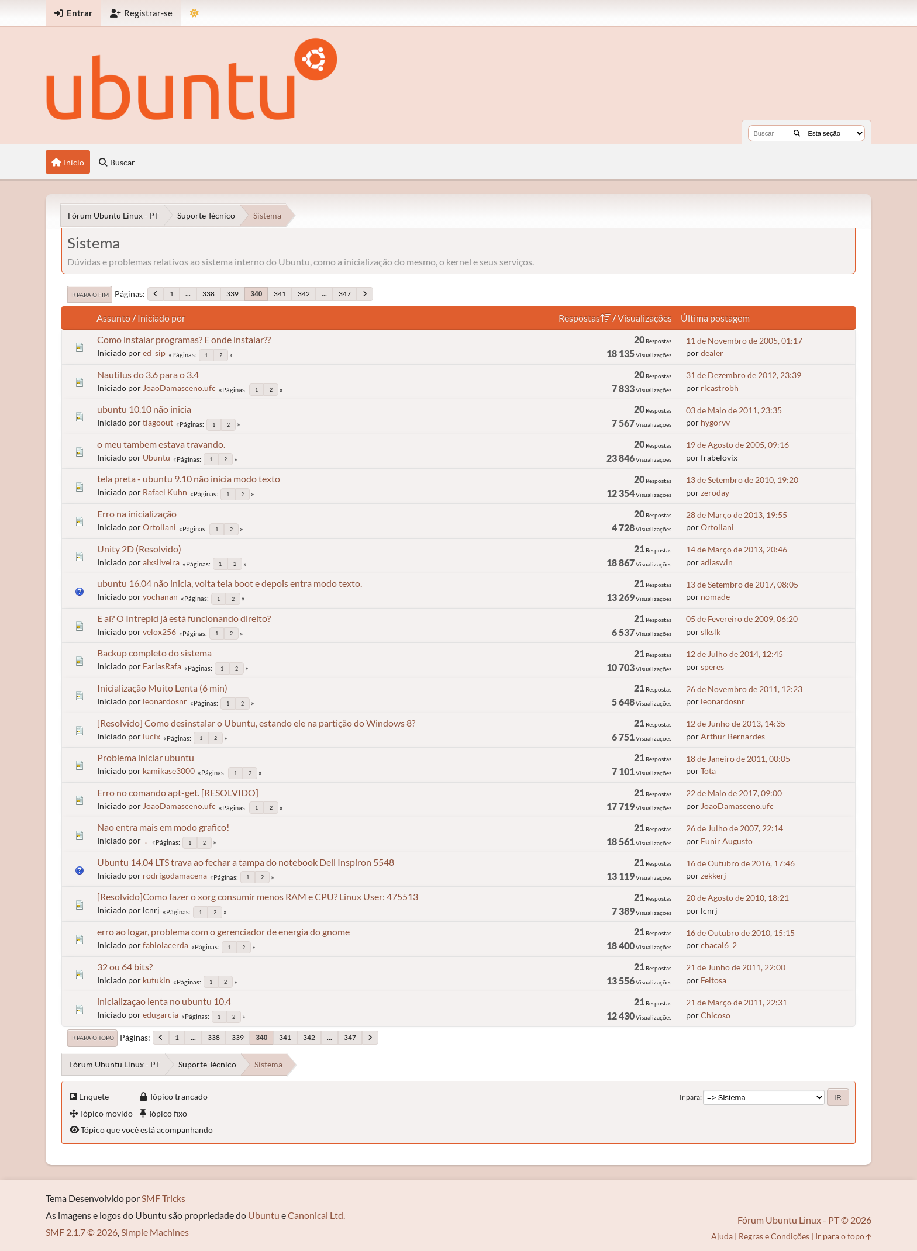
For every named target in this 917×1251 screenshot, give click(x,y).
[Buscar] (797, 133)
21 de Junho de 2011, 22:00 (735, 967)
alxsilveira (161, 562)
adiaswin (717, 562)
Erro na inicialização (137, 513)
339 (232, 293)
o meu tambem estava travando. (161, 444)
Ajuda (722, 1236)
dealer (712, 353)
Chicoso (715, 1015)
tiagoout (158, 422)
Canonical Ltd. (316, 1215)
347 (345, 293)
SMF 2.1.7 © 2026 (82, 1232)
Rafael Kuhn (165, 492)
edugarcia (160, 1015)
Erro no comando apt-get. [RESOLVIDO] (177, 792)
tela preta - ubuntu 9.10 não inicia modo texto (188, 478)
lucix (151, 736)
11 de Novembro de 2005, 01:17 (744, 340)
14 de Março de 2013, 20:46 (736, 549)
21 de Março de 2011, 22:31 (736, 1002)
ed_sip (154, 353)
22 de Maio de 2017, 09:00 (734, 793)
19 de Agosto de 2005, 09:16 (737, 445)
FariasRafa (162, 666)
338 (208, 293)
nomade (715, 597)
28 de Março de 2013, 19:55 (736, 515)
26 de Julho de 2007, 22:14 (734, 828)
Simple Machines (155, 1232)
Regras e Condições (774, 1236)
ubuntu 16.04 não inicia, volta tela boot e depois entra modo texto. (229, 583)
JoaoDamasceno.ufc (179, 388)
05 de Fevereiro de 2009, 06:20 (742, 619)
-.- (146, 840)
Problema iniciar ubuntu (145, 757)
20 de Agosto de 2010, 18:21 (737, 898)
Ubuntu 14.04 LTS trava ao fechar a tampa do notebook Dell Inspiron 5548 (245, 862)
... (188, 293)
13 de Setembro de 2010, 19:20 (742, 480)
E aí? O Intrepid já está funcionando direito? (184, 618)
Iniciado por (161, 317)
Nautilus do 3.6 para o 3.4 (148, 374)
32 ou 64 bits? (125, 966)
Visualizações (645, 317)
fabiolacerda (165, 945)
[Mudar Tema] (194, 13)
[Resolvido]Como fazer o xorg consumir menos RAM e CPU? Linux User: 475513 (257, 896)
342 (304, 293)
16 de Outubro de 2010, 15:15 (740, 933)
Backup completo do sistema (154, 652)
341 (280, 293)
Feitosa (713, 980)
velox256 (159, 632)
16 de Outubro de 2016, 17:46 (740, 863)
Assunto (113, 317)
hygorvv (715, 422)
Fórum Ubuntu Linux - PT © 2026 (804, 1219)
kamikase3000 (169, 771)
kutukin (156, 980)
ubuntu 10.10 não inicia (144, 408)
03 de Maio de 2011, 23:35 (734, 410)
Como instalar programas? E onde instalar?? (184, 339)
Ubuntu (156, 457)
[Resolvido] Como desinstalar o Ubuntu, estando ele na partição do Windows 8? (256, 722)
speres (712, 667)
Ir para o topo (92, 1037)
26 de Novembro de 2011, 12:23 (744, 689)
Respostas (585, 317)
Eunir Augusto (727, 841)
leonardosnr (165, 701)
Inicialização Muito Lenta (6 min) (162, 687)
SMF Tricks (163, 1198)
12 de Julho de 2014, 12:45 (734, 654)
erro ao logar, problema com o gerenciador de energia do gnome (223, 931)
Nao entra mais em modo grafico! (163, 826)
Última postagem (715, 317)
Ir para (690, 1097)
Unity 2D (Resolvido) (139, 548)
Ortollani (159, 527)
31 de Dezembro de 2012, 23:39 (743, 375)
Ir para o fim (89, 294)
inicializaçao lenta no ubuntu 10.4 (164, 1001)
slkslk (710, 632)
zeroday (715, 492)
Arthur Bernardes (733, 736)
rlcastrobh (720, 388)
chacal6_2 (719, 945)
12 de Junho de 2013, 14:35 (735, 723)
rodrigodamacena (175, 875)
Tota (708, 771)
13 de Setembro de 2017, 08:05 (742, 584)
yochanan (160, 597)
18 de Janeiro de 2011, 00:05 (738, 758)
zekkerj (713, 875)
